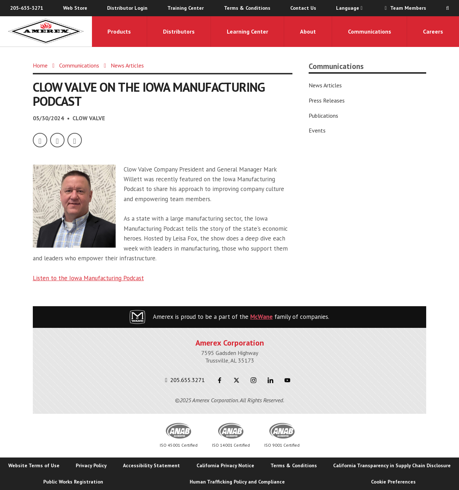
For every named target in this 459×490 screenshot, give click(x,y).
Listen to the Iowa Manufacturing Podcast (88, 278)
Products (119, 31)
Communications (369, 31)
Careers (433, 31)
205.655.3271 (185, 379)
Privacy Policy (91, 465)
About (308, 31)
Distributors (179, 31)
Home (40, 65)
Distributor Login (127, 8)
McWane (261, 317)
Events (317, 130)
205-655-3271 (26, 8)
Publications (323, 115)
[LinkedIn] (74, 140)
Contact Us (303, 8)
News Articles (127, 65)
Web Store (75, 8)
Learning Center (247, 31)
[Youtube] (287, 380)
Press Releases (327, 100)
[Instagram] (253, 380)
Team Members (404, 8)
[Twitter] (57, 140)
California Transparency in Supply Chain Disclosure (392, 465)
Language (349, 8)
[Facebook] (40, 140)
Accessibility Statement (151, 465)
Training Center (185, 8)
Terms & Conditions (247, 8)
